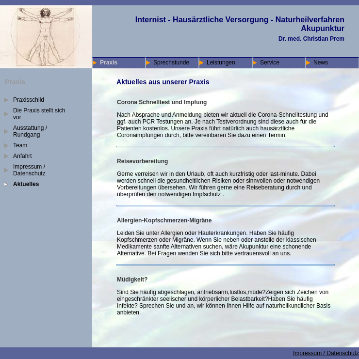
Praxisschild (28, 99)
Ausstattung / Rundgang (30, 131)
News (320, 62)
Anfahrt (22, 156)
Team (20, 145)
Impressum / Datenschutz (29, 170)
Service (269, 62)
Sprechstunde (171, 62)
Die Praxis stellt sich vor (39, 114)
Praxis (108, 62)
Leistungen (221, 62)
